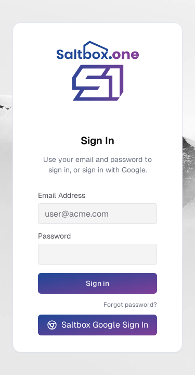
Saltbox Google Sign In (97, 324)
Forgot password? (130, 305)
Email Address (61, 195)
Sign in (113, 286)
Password (54, 236)
